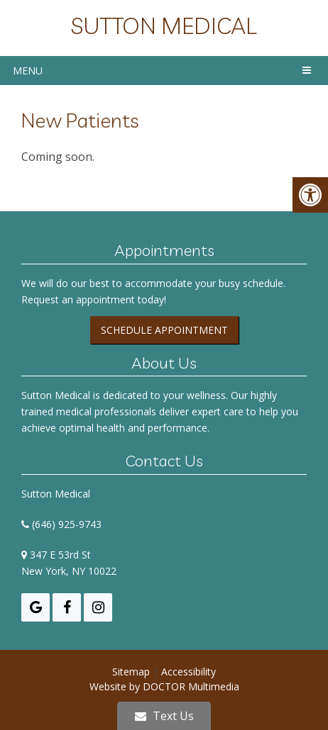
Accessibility (188, 671)
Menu (28, 70)
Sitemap (131, 671)
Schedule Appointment (164, 330)
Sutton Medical (163, 25)
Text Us (164, 716)
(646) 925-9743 (67, 524)
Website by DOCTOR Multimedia (164, 686)
